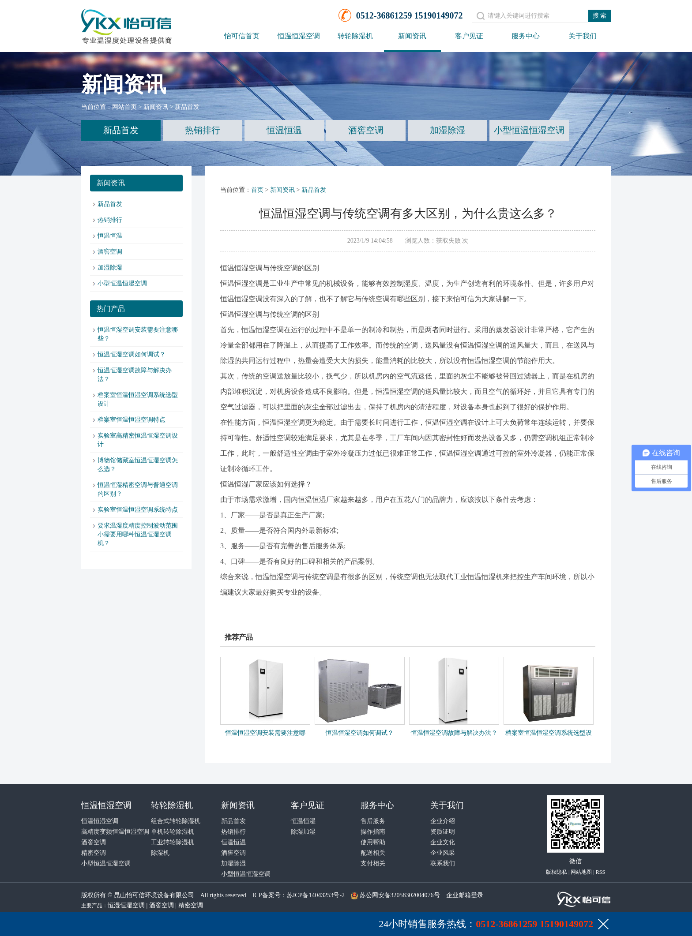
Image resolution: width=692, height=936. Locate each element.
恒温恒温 (284, 130)
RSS (600, 872)
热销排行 (202, 130)
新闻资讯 (412, 36)
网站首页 (124, 107)
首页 (257, 190)
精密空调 (93, 853)
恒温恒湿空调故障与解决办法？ (454, 733)
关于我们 (582, 36)
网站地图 (581, 872)
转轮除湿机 (355, 36)
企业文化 (442, 842)
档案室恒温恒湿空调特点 (131, 419)
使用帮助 (373, 842)
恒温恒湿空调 (299, 36)
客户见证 (469, 36)
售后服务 (373, 821)
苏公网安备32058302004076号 (400, 895)
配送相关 (373, 853)
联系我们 (442, 863)
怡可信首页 (242, 36)
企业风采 (442, 853)
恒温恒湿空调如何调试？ (131, 354)
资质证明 (442, 831)
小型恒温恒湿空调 (529, 130)
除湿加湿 (303, 831)
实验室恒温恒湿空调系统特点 (138, 509)
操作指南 (373, 831)
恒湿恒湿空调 (126, 905)
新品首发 (187, 107)
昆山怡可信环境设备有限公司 (154, 895)
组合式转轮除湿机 (175, 821)
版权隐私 (556, 872)
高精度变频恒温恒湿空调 (115, 831)
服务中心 (525, 36)
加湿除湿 (447, 130)
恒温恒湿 (303, 821)
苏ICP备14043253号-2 (316, 895)
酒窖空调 (366, 130)
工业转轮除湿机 (172, 842)
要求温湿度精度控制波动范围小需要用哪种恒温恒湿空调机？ (138, 534)
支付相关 (373, 863)
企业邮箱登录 (464, 895)
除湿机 (160, 853)
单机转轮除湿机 (172, 831)
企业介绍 (442, 821)
